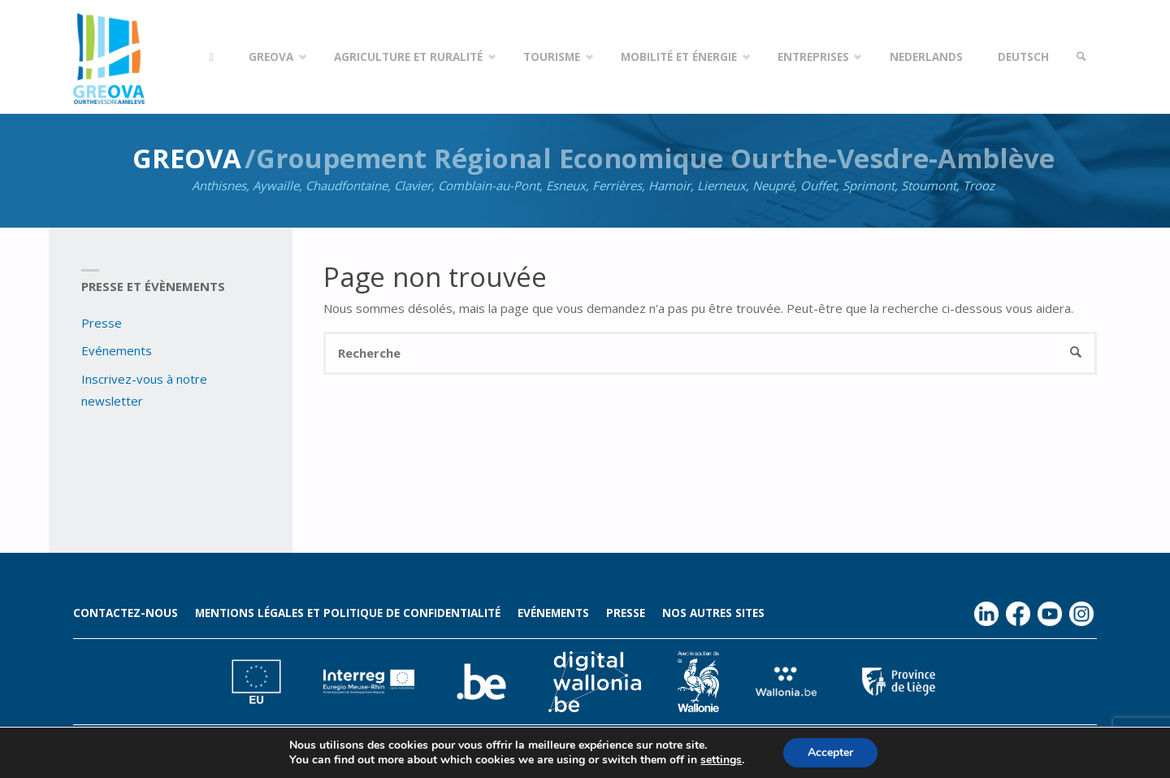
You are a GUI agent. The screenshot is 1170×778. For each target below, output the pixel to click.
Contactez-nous (125, 613)
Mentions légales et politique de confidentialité (347, 613)
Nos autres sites (713, 613)
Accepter (830, 752)
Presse (101, 323)
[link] (1081, 57)
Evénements (116, 350)
